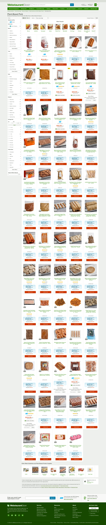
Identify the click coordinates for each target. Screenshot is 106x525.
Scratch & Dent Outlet (58, 509)
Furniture (62, 8)
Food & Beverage (40, 8)
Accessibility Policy (74, 522)
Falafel (26, 474)
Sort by (33, 18)
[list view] (28, 18)
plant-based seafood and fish (46, 485)
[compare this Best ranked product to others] (69, 68)
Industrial (86, 8)
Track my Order (94, 511)
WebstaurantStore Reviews (60, 515)
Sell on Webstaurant (77, 515)
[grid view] (24, 18)
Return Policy (75, 517)
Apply (14, 125)
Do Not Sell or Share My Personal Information (89, 522)
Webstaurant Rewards (41, 509)
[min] (10, 123)
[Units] (19, 123)
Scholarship (75, 514)
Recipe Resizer (40, 514)
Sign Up (52, 498)
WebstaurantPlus (40, 507)
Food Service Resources (59, 514)
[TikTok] (19, 515)
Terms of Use (66, 522)
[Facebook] (15, 515)
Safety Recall (57, 517)
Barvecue (46, 487)
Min (8, 121)
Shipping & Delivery (94, 515)
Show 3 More (14, 94)
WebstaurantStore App (41, 510)
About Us (75, 507)
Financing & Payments (77, 512)
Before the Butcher (52, 487)
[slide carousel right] (94, 28)
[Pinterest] (22, 515)
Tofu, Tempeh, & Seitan (81, 474)
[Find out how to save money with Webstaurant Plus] (29, 54)
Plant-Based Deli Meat (54, 474)
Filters (9, 18)
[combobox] (51, 4)
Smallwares (31, 8)
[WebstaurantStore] (18, 505)
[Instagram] (8, 515)
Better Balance (61, 487)
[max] (15, 123)
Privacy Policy (60, 522)
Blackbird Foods (75, 487)
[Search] (19, 174)
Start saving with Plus (68, 499)
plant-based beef (55, 485)
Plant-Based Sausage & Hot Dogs (62, 475)
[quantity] (24, 64)
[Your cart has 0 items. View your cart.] (96, 4)
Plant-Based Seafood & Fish (72, 474)
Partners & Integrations (41, 515)
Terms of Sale (53, 522)
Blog (55, 507)
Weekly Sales (57, 510)
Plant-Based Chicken (44, 474)
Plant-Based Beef (35, 474)
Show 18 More (14, 48)
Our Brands (75, 509)
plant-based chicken (64, 485)
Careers (74, 510)
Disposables (55, 8)
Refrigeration (24, 8)
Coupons (56, 512)
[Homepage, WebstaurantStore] (18, 5)
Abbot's (42, 487)
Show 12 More (14, 71)
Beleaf (57, 487)
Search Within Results (13, 172)
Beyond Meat (67, 487)
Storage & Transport (71, 8)
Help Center (93, 508)
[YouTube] (12, 515)
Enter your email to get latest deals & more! (14, 498)
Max (14, 121)
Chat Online (92, 513)
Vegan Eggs (90, 474)
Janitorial (80, 8)
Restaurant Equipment (14, 8)
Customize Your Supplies (42, 512)
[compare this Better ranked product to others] (54, 68)
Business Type (94, 8)
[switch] (96, 18)
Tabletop (48, 8)
